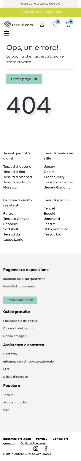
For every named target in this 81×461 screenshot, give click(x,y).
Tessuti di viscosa (17, 177)
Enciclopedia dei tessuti (20, 320)
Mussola (10, 187)
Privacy (41, 438)
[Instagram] (35, 449)
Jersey (49, 166)
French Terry (54, 177)
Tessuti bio (52, 234)
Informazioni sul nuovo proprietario (28, 361)
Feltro (8, 213)
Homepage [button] (24, 79)
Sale (6, 410)
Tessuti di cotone (17, 166)
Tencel (49, 208)
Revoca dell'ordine (20, 299)
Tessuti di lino (14, 172)
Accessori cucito (15, 402)
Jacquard (52, 219)
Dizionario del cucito (18, 328)
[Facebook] (46, 449)
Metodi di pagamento (19, 286)
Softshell (10, 229)
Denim (49, 172)
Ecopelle (10, 224)
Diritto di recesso (15, 376)
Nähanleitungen (15, 336)
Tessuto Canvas (16, 219)
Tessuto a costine (58, 182)
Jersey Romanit (57, 187)
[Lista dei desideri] (55, 24)
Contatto (10, 354)
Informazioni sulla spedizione (24, 278)
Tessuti (8, 395)
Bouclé (49, 213)
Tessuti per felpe (17, 182)
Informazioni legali (17, 438)
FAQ (6, 369)
